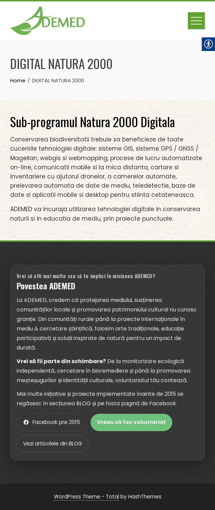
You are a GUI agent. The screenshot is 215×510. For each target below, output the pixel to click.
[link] (47, 20)
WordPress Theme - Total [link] (86, 496)
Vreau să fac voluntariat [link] (131, 422)
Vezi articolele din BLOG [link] (52, 443)
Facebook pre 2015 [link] (51, 422)
